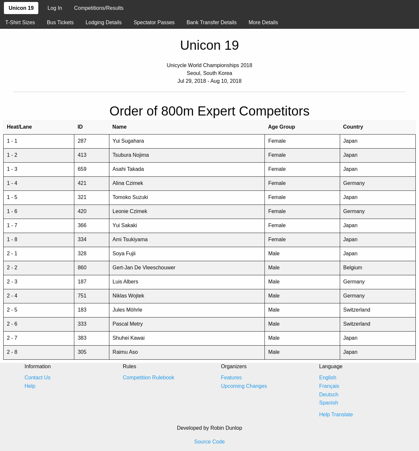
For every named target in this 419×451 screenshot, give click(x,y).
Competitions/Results (98, 8)
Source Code (209, 441)
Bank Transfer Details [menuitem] (212, 22)
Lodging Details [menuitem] (103, 22)
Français (329, 386)
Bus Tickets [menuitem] (60, 22)
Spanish (328, 403)
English (327, 377)
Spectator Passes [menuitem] (154, 22)
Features (231, 377)
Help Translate (336, 414)
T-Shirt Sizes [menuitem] (20, 22)
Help (30, 386)
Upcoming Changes (244, 386)
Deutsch (328, 394)
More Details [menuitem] (263, 22)
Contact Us (37, 377)
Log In (54, 8)
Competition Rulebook (148, 377)
